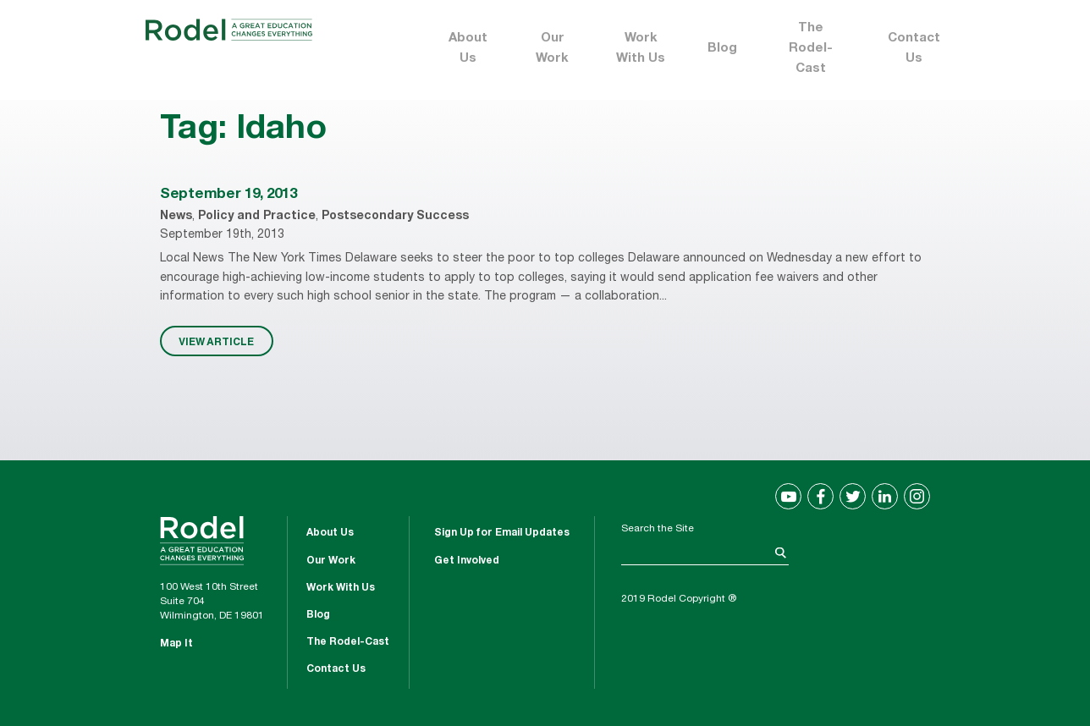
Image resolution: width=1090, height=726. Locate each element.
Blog (722, 48)
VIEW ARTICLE (216, 341)
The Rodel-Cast (811, 48)
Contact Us (914, 48)
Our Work (552, 48)
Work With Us (640, 48)
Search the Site (657, 529)
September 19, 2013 (228, 195)
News (176, 217)
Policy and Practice (257, 217)
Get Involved (466, 561)
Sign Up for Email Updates (502, 533)
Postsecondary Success (395, 217)
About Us (468, 48)
